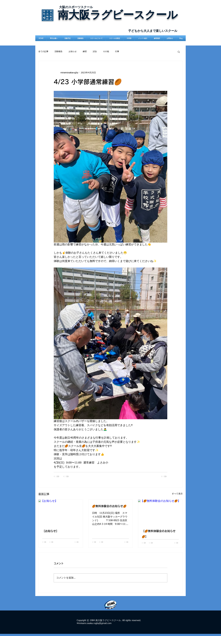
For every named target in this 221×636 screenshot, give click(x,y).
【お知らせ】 (50, 531)
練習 (85, 52)
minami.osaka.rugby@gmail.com (95, 623)
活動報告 (58, 52)
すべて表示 (177, 494)
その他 (106, 52)
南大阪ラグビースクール (118, 14)
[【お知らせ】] (61, 512)
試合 (95, 52)
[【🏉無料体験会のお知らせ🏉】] (160, 512)
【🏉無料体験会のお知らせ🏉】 (159, 534)
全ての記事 (43, 52)
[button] (178, 51)
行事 (117, 52)
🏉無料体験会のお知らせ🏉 (109, 506)
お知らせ (73, 52)
